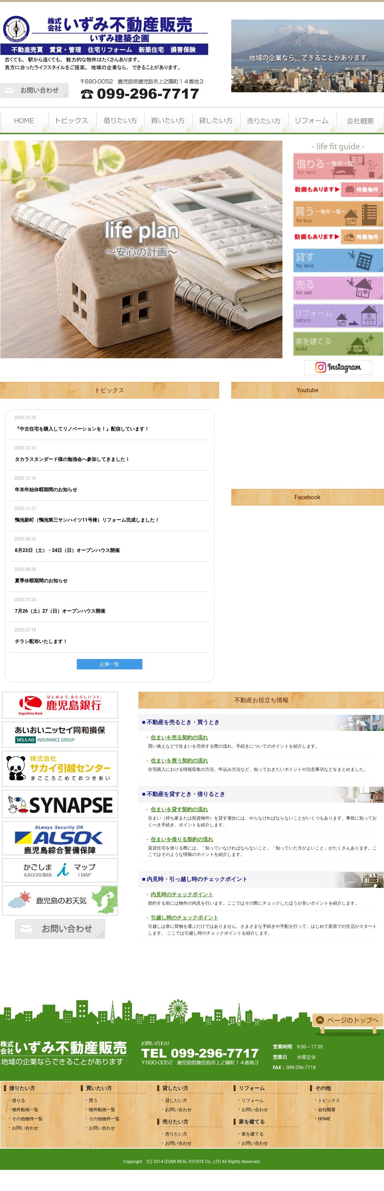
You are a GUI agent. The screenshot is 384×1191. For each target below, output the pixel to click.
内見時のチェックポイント (182, 894)
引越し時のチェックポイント (184, 918)
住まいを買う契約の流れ (179, 761)
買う (93, 1100)
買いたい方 (168, 120)
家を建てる (253, 1134)
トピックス (72, 120)
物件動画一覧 (25, 1109)
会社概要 (360, 120)
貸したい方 (216, 120)
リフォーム (312, 120)
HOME (24, 120)
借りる (18, 1100)
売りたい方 (264, 120)
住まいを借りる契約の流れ (182, 839)
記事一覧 (109, 664)
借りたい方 (120, 120)
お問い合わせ (25, 1128)
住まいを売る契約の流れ (179, 737)
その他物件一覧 (27, 1119)
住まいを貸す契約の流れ (179, 809)
